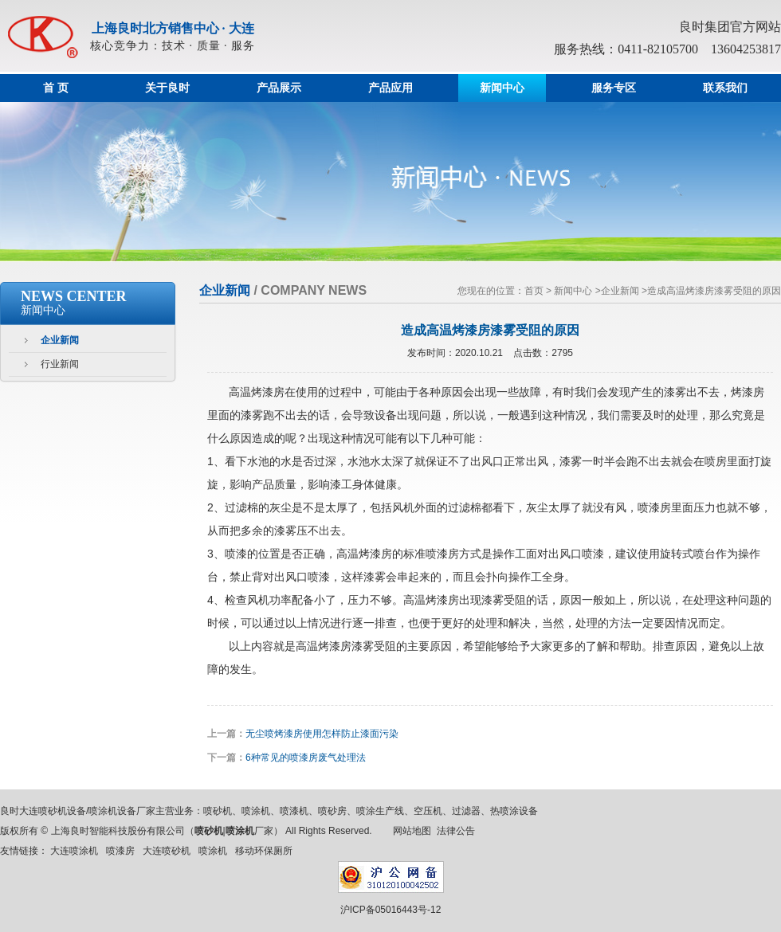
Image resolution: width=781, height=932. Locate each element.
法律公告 (456, 830)
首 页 (56, 88)
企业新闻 (60, 340)
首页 (534, 290)
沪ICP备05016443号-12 (391, 909)
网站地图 (412, 830)
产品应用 (390, 88)
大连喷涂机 (74, 850)
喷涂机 (212, 850)
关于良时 (167, 88)
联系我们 (725, 88)
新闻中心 (502, 88)
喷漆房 (120, 850)
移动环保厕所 (263, 850)
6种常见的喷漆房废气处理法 (305, 757)
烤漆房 (268, 392)
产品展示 (279, 88)
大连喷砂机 (166, 850)
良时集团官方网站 (730, 26)
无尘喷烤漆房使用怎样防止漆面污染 (321, 733)
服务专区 (613, 88)
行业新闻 (60, 364)
